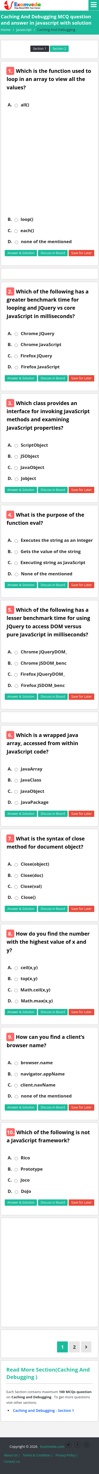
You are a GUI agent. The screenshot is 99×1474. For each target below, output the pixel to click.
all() (25, 105)
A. (10, 105)
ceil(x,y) (29, 967)
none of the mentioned (46, 241)
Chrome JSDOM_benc (44, 663)
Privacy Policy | (66, 1455)
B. (10, 219)
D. (10, 241)
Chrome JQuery (37, 333)
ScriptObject (34, 445)
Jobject (28, 478)
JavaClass (31, 780)
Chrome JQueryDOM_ (44, 652)
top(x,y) (29, 978)
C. (10, 230)
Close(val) (31, 886)
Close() (28, 897)
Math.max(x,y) (37, 1001)
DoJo (26, 1191)
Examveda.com (51, 1446)
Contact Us (12, 1461)
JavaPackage (35, 802)
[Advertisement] (49, 162)
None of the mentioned (46, 574)
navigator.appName (43, 1074)
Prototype (32, 1169)
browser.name (37, 1063)
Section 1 (39, 48)
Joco (25, 1180)
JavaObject (32, 467)
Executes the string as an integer (57, 540)
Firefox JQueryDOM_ (42, 674)
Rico (25, 1158)
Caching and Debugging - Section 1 (43, 1410)
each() (27, 230)
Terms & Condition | (38, 1455)
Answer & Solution (21, 253)
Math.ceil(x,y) (35, 990)
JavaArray (31, 769)
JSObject (30, 456)
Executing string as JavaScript (52, 562)
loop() (27, 219)
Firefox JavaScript (40, 367)
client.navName (37, 1085)
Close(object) (35, 864)
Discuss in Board (53, 253)
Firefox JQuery (36, 356)
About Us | (12, 1455)
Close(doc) (32, 875)
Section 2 (59, 48)
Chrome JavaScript (41, 344)
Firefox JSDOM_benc (43, 685)
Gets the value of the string (51, 551)
